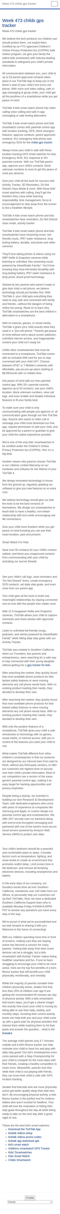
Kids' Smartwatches (20, 1152)
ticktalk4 (7, 1033)
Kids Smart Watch (19, 1156)
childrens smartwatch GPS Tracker (29, 1148)
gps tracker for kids (38, 665)
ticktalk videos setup (20, 1133)
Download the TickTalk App (24, 1129)
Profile (30, 1197)
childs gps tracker (41, 142)
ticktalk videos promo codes (24, 1137)
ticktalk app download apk (23, 1140)
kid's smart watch (18, 1144)
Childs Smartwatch (19, 1160)
